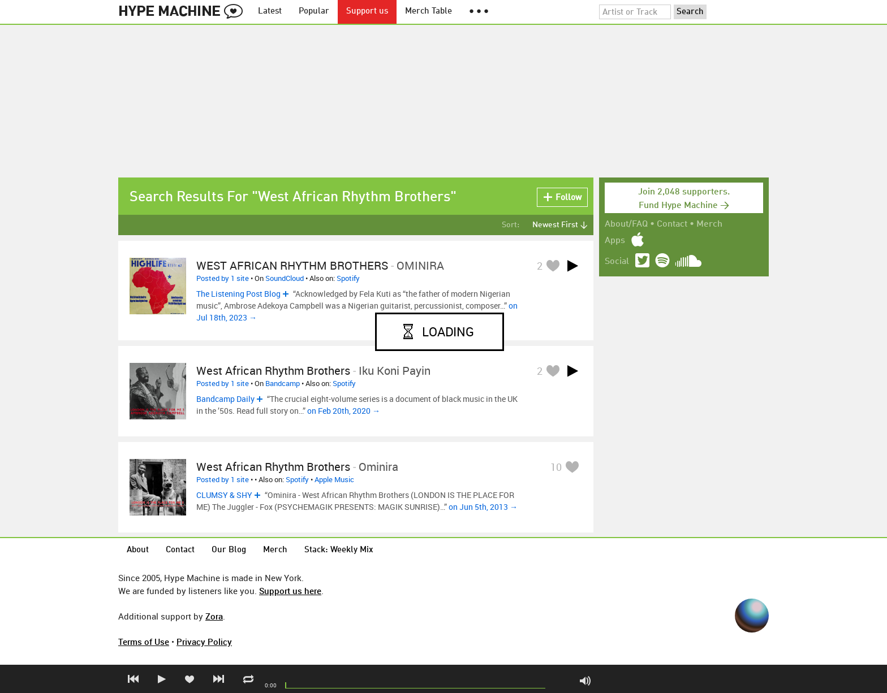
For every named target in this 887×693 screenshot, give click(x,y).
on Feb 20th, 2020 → (343, 410)
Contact (672, 224)
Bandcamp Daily (225, 398)
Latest (270, 11)
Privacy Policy (204, 641)
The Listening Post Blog (238, 293)
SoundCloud (284, 278)
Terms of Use (143, 641)
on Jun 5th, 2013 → (483, 506)
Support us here (290, 590)
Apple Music (334, 479)
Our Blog (229, 550)
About (138, 550)
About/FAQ (626, 224)
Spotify (348, 278)
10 (556, 467)
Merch (709, 224)
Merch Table (428, 11)
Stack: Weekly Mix (338, 550)
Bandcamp (282, 383)
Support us (367, 11)
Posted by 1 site (222, 278)
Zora (214, 616)
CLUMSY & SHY (224, 495)
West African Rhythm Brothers (273, 370)
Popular (314, 11)
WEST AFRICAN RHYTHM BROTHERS (292, 265)
